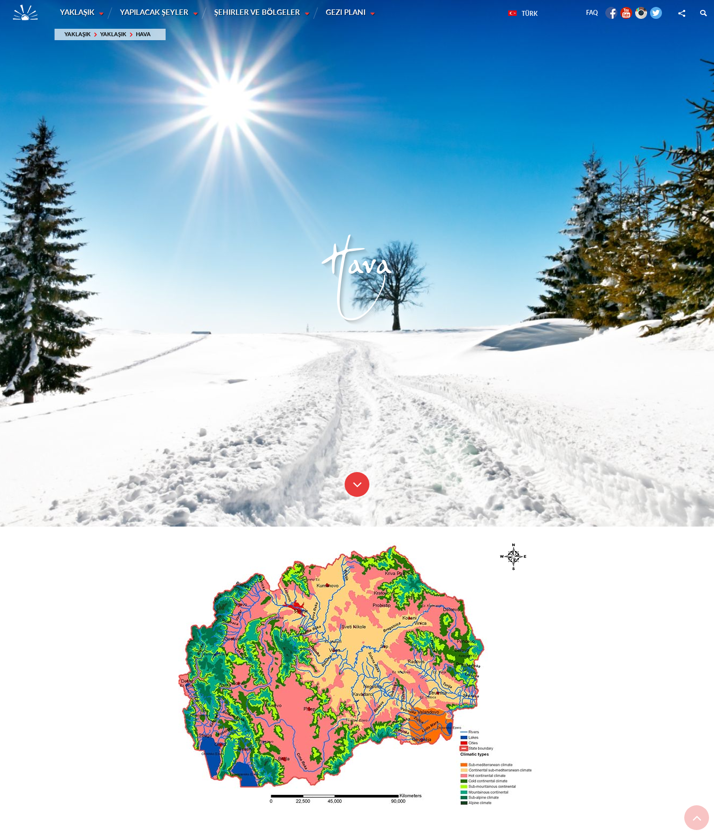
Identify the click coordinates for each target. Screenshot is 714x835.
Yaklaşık (78, 12)
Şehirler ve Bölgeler (259, 12)
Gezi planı (348, 12)
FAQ (592, 12)
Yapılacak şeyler (155, 12)
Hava (143, 34)
